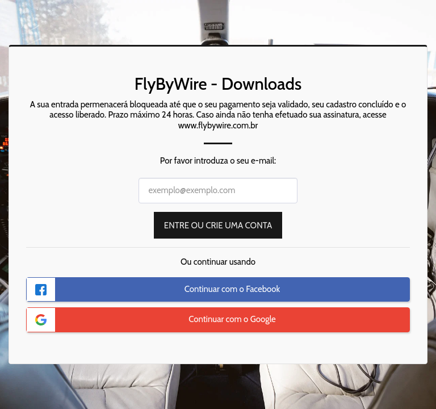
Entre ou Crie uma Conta (218, 225)
